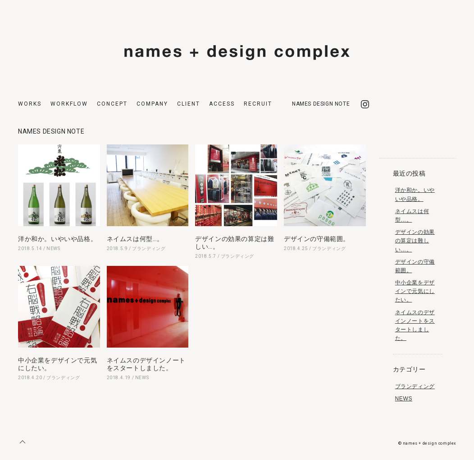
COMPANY (152, 104)
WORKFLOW (69, 104)
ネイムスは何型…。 (135, 238)
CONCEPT (112, 104)
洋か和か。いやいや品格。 (57, 238)
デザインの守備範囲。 (317, 238)
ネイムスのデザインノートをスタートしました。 (146, 364)
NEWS (53, 248)
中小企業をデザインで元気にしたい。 (415, 291)
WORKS (29, 104)
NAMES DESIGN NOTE (321, 104)
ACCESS (222, 104)
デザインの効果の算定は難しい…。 (415, 240)
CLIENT (188, 104)
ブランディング (148, 248)
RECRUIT (258, 104)
